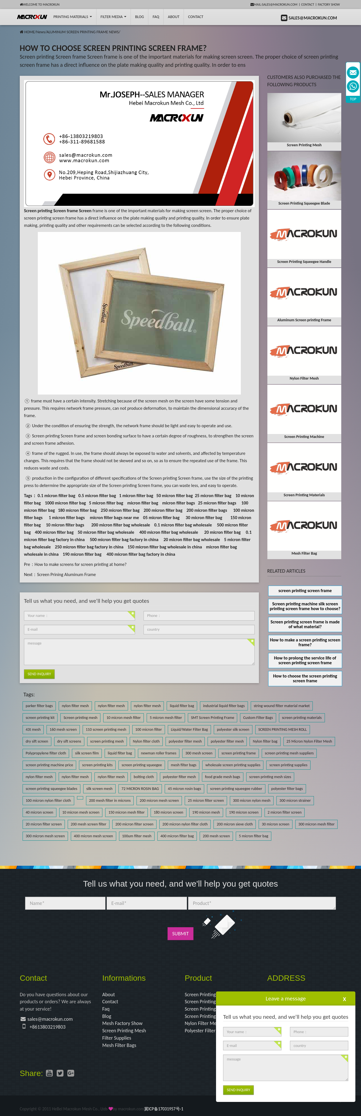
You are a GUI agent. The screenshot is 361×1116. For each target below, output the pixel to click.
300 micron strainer (295, 800)
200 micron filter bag (163, 510)
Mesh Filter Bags (119, 1045)
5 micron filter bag (106, 503)
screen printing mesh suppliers (289, 753)
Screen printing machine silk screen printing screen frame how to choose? (305, 606)
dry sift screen (37, 741)
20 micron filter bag (222, 532)
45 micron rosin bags (184, 788)
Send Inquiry (39, 674)
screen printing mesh (107, 741)
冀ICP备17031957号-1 (163, 1108)
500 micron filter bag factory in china (124, 539)
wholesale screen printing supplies (232, 765)
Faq (106, 1009)
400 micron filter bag (54, 532)
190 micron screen (244, 812)
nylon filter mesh (75, 705)
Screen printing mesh (80, 717)
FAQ (156, 16)
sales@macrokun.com (50, 1019)
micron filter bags (178, 503)
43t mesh (33, 729)
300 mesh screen (198, 753)
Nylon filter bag (265, 741)
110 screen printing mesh (106, 729)
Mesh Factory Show (122, 1023)
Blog (106, 1016)
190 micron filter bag (82, 554)
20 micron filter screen (44, 824)
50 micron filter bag (174, 495)
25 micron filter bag (213, 495)
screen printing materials (302, 717)
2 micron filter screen (285, 812)
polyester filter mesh (185, 741)
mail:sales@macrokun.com (274, 4)
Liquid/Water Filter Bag (189, 729)
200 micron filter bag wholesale (120, 525)
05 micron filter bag (161, 517)
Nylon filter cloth (146, 741)
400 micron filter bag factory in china (141, 554)
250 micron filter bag (120, 510)
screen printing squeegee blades (51, 788)
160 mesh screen (63, 729)
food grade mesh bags (222, 776)
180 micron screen (168, 812)
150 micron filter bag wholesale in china (164, 547)
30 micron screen (275, 824)
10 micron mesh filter (123, 717)
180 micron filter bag (77, 510)
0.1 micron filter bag (56, 495)
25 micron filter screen (206, 800)
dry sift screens (69, 741)
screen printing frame (238, 753)
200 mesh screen (216, 836)
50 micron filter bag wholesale (106, 532)
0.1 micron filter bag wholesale (183, 525)
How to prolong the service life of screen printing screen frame (305, 660)
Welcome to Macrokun (40, 4)
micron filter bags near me (114, 517)
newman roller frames (158, 753)
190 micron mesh (206, 812)
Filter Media (113, 16)
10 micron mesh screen (81, 812)
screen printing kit (40, 717)
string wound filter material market (282, 705)
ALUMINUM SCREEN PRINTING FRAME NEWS (83, 32)
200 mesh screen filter (88, 824)
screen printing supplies (288, 765)
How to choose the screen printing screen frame (305, 678)
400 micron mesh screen (93, 836)
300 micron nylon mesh (251, 800)
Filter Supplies (116, 1038)
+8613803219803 (48, 1027)
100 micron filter (148, 729)
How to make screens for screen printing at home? (81, 564)
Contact (307, 4)
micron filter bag (142, 503)
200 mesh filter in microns (110, 800)
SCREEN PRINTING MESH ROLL (282, 729)
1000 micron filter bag (65, 503)
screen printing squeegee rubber (236, 788)
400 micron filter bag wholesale (168, 532)
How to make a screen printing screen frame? (305, 642)
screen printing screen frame (305, 590)
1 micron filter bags (67, 517)
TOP (353, 99)
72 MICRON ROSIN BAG (140, 788)
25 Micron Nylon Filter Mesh (309, 741)
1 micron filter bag (136, 495)
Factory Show (329, 4)
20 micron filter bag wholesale (192, 539)
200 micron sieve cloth (235, 824)
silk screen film (87, 753)
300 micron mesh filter (316, 824)
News (40, 32)
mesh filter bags (183, 765)
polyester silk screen (233, 729)
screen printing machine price (49, 765)
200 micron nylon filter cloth (185, 824)
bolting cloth (144, 776)
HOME (29, 32)
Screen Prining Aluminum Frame (66, 574)
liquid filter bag (182, 705)
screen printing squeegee (142, 765)
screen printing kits (97, 765)
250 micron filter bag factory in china (89, 547)
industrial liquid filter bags (224, 705)
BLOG (139, 16)
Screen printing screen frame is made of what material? (305, 624)
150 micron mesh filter (126, 812)
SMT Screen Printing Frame (212, 717)
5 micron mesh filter (166, 717)
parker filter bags (39, 705)
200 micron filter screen (134, 824)
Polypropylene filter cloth (46, 753)
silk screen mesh (99, 788)
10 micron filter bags (65, 525)
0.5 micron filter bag (97, 495)
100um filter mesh (136, 836)
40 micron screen (39, 812)
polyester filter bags (287, 788)
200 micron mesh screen (159, 800)
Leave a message (286, 998)
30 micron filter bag (204, 517)
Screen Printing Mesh (124, 1031)
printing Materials (72, 16)
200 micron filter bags (206, 510)
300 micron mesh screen (45, 836)
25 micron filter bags (217, 503)
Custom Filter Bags (258, 717)
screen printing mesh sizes (270, 776)
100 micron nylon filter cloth (48, 800)
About (173, 16)
